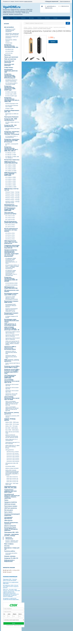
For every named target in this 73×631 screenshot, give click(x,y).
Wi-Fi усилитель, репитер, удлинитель (11, 413)
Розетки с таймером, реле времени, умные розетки (11, 541)
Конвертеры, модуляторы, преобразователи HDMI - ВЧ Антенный (11, 140)
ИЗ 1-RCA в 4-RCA (10, 224)
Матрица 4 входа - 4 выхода (12, 199)
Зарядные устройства (10, 502)
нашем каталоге (28, 1)
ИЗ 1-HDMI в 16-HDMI (10, 170)
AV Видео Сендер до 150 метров (11, 317)
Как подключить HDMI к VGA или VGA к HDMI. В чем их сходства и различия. (10, 586)
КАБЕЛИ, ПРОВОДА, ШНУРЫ (10, 419)
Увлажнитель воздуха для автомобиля (11, 37)
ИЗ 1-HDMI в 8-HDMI (10, 168)
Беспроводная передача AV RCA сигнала (11, 313)
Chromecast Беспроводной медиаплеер (12, 514)
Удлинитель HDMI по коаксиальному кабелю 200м (11, 352)
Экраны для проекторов (11, 57)
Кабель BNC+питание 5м (12, 476)
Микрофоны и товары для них (11, 548)
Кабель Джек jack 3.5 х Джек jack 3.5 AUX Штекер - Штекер (12, 446)
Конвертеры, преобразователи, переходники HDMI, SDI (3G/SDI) (10, 279)
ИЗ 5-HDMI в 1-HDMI (10, 183)
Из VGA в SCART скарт (11, 95)
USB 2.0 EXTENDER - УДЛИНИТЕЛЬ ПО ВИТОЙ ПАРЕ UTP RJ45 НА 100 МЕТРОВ (11, 403)
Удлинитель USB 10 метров (12, 454)
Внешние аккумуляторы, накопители (11, 523)
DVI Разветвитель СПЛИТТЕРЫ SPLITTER (10, 205)
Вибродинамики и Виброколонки (9, 561)
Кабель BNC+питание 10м (12, 478)
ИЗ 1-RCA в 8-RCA (10, 226)
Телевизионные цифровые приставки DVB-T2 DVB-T (10, 491)
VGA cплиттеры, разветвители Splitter (10, 213)
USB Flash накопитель (10, 508)
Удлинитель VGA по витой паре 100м (11, 391)
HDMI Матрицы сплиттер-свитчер (11, 189)
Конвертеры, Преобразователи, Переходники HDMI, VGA (11, 46)
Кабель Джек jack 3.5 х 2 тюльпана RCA (11, 440)
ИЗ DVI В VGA (8, 53)
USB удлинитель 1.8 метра (12, 451)
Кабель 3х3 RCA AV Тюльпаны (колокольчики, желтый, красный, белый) (11, 436)
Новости (23, 18)
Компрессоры (8, 42)
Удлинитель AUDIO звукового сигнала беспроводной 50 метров (11, 298)
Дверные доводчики (10, 525)
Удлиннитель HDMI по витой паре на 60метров (12, 332)
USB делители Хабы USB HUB (11, 464)
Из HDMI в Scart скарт (10, 92)
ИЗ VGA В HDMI (9, 51)
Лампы (6, 500)
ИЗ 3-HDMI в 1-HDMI (10, 179)
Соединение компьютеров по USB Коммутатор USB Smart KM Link (11, 247)
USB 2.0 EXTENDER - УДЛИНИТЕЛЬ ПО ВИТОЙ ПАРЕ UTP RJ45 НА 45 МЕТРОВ (11, 408)
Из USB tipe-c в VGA (10, 152)
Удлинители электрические (9, 538)
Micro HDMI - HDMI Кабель (12, 429)
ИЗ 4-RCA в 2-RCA (10, 237)
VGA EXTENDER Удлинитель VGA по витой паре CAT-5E (11, 381)
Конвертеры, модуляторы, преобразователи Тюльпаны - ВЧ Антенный (11, 133)
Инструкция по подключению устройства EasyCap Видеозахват (11, 599)
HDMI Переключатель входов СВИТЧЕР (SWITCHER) (10, 174)
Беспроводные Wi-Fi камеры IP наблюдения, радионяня (11, 529)
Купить (53, 41)
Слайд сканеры (8, 67)
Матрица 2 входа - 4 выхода (12, 194)
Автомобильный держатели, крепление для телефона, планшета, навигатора (11, 496)
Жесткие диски (8, 510)
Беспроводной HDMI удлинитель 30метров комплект (10, 305)
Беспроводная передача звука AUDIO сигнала (11, 294)
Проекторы (7, 55)
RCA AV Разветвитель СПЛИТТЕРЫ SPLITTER (10, 222)
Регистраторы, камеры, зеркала (11, 40)
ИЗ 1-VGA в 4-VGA (10, 217)
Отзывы (55, 18)
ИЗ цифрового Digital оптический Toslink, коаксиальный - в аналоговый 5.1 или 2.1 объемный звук (11, 273)
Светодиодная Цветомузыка (8, 518)
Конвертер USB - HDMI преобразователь (10, 119)
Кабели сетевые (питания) (11, 468)
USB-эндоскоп (8, 520)
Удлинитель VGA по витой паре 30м (11, 385)
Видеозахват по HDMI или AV (11, 114)
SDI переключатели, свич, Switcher (11, 291)
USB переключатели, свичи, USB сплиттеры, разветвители (11, 242)
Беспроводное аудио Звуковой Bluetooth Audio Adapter (11, 321)
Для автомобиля (9, 27)
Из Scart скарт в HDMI (10, 93)
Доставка (31, 18)
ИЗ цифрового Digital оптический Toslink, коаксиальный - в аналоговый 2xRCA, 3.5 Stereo (11, 261)
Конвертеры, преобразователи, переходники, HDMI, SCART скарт (10, 88)
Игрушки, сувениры (9, 556)
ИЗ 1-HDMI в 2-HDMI (10, 165)
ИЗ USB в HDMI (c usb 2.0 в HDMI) (12, 123)
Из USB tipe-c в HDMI (10, 154)
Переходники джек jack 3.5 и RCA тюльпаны (12, 443)
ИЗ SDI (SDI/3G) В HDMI (11, 283)
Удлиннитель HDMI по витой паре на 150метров (12, 338)
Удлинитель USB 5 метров (12, 453)
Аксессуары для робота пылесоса (11, 553)
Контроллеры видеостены (11, 159)
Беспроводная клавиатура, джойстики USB (11, 71)
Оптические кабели (10, 466)
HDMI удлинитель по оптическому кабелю (10, 324)
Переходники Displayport (11, 116)
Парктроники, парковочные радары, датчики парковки (12, 34)
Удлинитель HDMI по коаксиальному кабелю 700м (11, 357)
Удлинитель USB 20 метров (12, 458)
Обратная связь (48, 7)
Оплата (39, 18)
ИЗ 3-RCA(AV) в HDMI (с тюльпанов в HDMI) (11, 83)
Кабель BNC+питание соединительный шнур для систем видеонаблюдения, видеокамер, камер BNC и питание (12, 473)
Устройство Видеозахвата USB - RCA (11, 111)
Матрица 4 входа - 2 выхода (12, 195)
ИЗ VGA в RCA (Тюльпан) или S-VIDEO (11, 106)
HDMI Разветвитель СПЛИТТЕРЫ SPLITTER (10, 162)
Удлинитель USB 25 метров (12, 459)
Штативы (7, 545)
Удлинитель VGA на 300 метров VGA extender (11, 394)
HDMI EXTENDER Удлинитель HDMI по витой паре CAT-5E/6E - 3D (11, 328)
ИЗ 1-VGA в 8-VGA (10, 219)
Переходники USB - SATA (11, 532)
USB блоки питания (9, 504)
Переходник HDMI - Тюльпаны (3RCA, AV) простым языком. (10, 580)
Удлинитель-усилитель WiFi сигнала (12, 416)
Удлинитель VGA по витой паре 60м (11, 388)
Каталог (15, 18)
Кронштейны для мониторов (9, 65)
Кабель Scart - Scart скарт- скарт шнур (12, 484)
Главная (8, 18)
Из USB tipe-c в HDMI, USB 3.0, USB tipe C (12, 157)
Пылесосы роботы (9, 551)
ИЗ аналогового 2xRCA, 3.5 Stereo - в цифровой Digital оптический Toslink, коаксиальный (12, 266)
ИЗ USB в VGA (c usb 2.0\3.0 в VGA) (12, 129)
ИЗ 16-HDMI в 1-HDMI (10, 186)
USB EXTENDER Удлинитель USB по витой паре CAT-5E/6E (11, 398)
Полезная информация (10, 576)
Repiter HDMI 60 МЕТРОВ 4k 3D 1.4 (12, 364)
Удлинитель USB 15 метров (12, 456)
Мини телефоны (9, 543)
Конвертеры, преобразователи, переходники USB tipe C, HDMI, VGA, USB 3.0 (11, 148)
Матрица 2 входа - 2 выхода (12, 192)
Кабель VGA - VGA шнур (11, 426)
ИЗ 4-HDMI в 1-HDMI (10, 181)
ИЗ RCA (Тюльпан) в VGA (11, 103)
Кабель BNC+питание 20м (12, 480)
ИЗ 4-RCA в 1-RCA (10, 233)
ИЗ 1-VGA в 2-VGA (10, 215)
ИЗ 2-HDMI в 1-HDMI (10, 177)
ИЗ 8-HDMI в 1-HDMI (10, 184)
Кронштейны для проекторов (9, 61)
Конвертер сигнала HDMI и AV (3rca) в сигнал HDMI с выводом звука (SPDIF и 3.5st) (11, 371)
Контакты (47, 18)
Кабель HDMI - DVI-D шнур (12, 424)
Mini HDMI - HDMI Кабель (11, 428)
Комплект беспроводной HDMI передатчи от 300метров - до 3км (11, 310)
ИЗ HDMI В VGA (9, 49)
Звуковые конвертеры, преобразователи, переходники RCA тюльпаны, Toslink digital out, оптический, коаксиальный (11, 253)
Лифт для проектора (10, 59)
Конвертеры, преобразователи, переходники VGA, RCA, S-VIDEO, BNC (11, 99)
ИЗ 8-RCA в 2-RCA (10, 239)
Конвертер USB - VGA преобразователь (10, 126)
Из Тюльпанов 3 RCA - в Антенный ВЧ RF (11, 137)
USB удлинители (9, 449)
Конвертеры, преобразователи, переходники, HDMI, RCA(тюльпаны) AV (10, 76)
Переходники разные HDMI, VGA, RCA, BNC (10, 487)
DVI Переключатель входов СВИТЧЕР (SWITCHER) (10, 209)
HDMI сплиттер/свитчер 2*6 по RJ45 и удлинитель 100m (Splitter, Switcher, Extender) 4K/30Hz (12, 343)
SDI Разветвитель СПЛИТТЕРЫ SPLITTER (10, 287)
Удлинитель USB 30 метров (12, 461)
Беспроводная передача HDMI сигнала (11, 301)
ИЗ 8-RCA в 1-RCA (10, 235)
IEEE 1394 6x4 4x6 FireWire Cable (12, 432)
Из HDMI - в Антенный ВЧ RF (11, 144)
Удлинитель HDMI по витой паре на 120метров (12, 335)
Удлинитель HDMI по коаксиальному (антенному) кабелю (10, 348)
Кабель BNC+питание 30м (12, 481)
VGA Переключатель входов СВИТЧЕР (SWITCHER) (10, 377)
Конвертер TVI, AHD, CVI (11, 558)
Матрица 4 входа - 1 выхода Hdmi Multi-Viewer (12, 202)
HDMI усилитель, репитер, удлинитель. (11, 360)
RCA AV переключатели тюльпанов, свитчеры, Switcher (11, 230)
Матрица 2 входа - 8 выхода (12, 197)
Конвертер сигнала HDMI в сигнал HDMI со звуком (11, 367)
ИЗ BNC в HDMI (9, 108)
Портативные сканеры (10, 506)
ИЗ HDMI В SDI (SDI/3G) (11, 285)
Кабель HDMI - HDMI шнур (12, 422)
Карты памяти (8, 512)
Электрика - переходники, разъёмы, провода (11, 535)
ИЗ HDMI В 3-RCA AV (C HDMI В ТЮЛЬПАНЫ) (11, 80)
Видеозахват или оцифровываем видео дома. (10, 583)
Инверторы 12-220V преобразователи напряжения (10, 30)
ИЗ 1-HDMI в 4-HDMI (10, 167)
